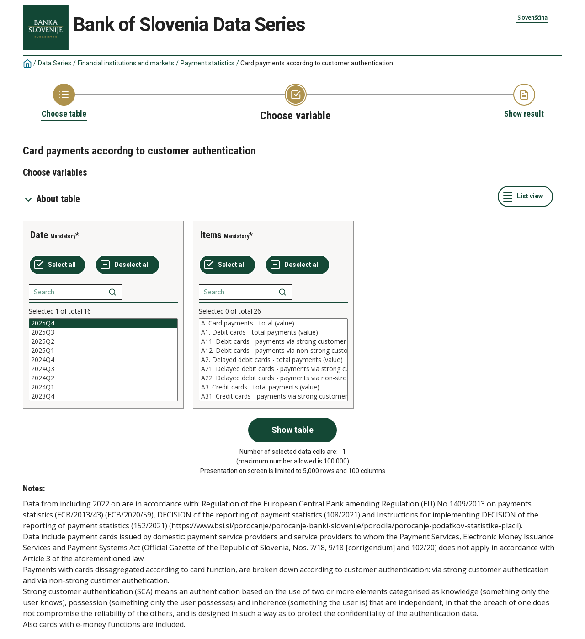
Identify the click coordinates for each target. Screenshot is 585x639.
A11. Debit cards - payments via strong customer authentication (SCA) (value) (273, 341)
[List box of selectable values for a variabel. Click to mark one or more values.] (103, 359)
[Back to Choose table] (64, 101)
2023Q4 (103, 396)
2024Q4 (103, 359)
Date (39, 234)
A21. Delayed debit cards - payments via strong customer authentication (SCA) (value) (273, 368)
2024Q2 (103, 378)
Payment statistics (207, 63)
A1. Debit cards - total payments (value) (273, 332)
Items (211, 234)
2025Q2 (103, 341)
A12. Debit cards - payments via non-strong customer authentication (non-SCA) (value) (273, 350)
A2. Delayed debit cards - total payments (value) (273, 359)
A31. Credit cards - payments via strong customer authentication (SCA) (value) (273, 396)
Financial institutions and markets (126, 63)
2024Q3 (103, 368)
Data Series (54, 63)
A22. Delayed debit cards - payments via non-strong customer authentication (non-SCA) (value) (273, 378)
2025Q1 (103, 350)
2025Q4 (103, 323)
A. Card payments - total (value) (273, 323)
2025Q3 (103, 332)
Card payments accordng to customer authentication (316, 63)
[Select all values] (57, 265)
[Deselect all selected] (127, 265)
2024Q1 (103, 387)
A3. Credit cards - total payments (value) (273, 387)
